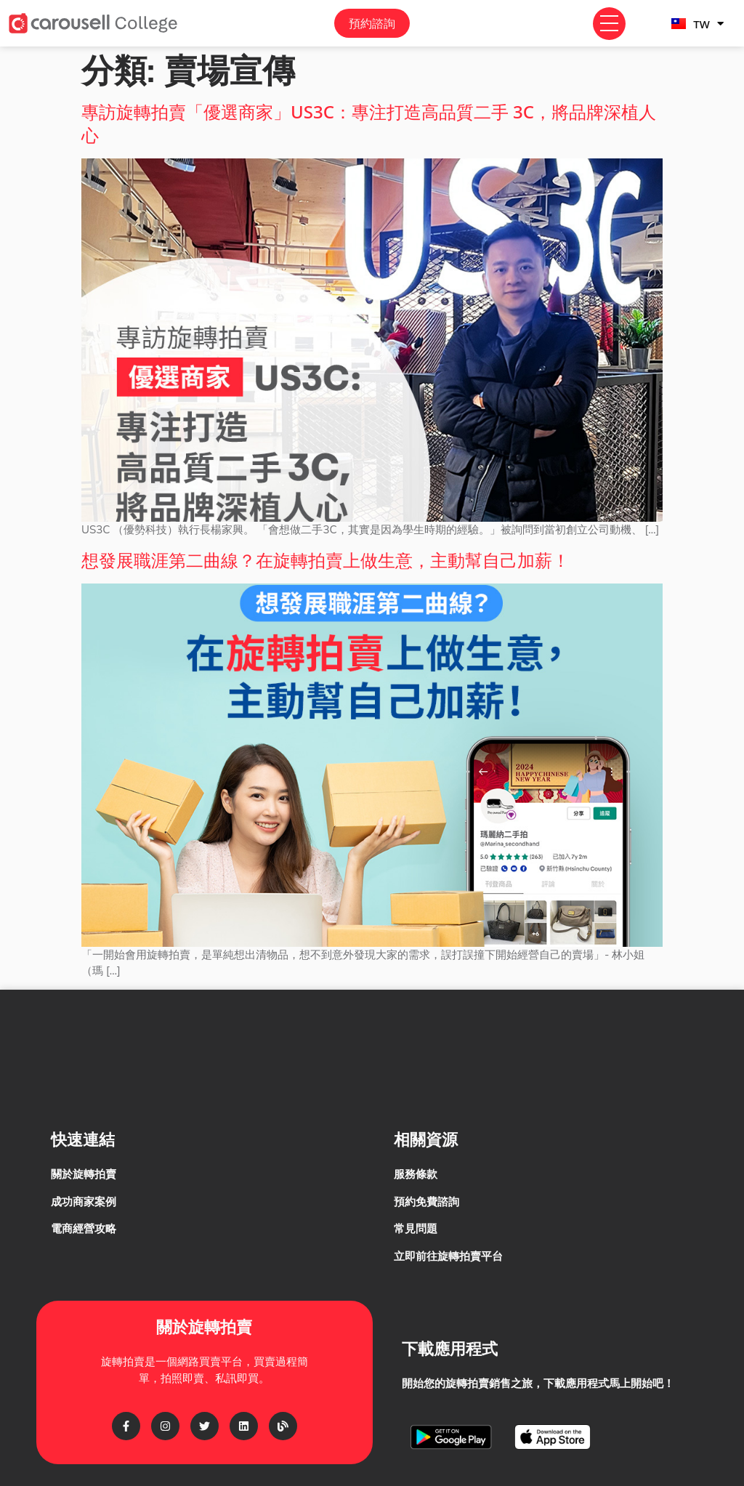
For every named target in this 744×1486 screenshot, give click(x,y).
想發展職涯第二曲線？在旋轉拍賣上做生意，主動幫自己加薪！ (325, 560)
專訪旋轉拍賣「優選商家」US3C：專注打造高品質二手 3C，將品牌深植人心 (368, 123)
